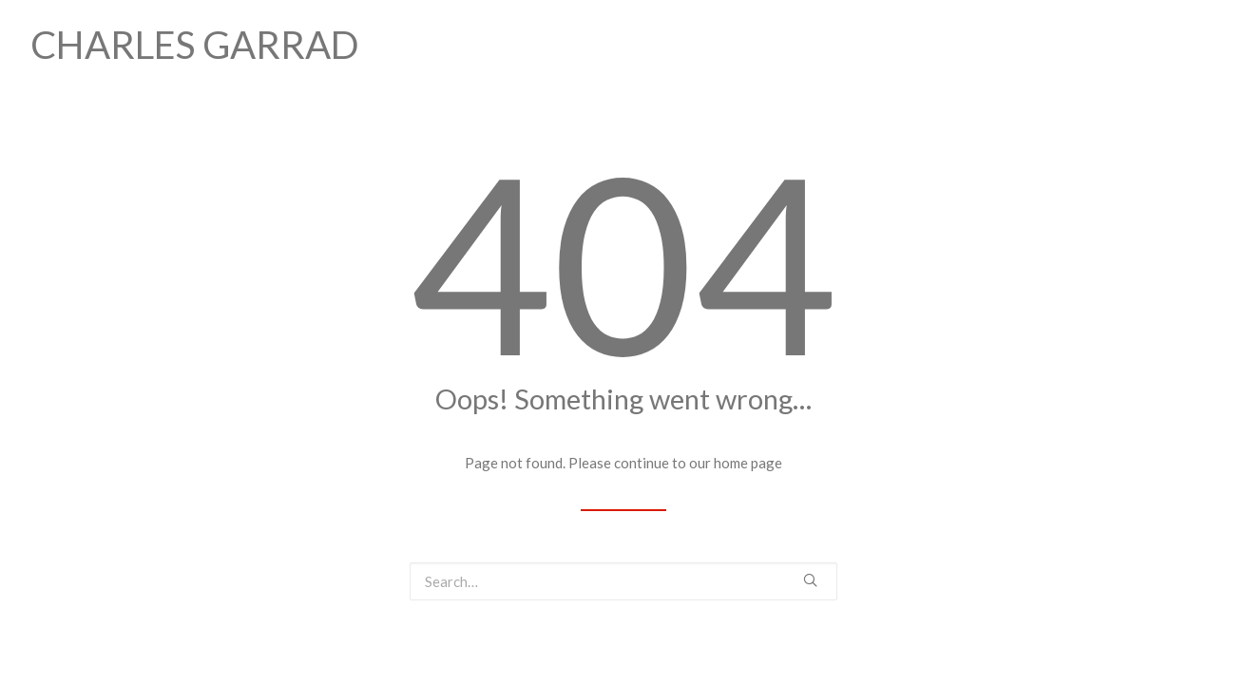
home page (748, 462)
